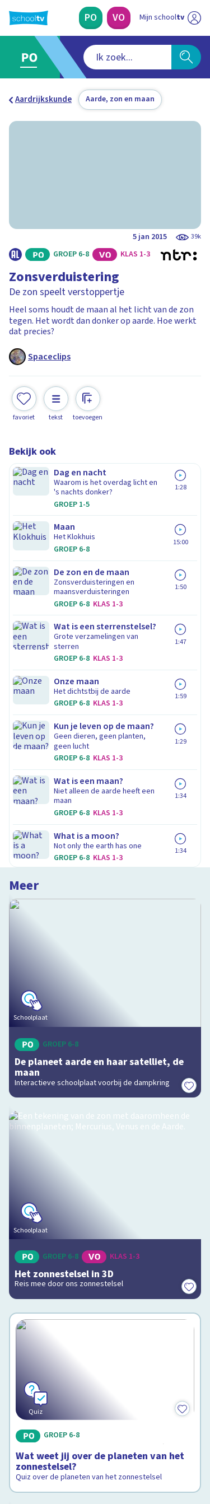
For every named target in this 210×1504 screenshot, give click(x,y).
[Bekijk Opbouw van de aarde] (105, 968)
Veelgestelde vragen (54, 1205)
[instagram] (39, 1428)
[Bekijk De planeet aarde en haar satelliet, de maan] (105, 533)
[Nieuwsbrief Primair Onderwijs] (105, 1318)
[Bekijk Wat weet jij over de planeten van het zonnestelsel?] (105, 815)
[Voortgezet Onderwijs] (118, 18)
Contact (27, 1190)
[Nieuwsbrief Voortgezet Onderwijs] (105, 1349)
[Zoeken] (186, 57)
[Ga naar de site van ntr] (159, 1451)
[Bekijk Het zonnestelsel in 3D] (105, 661)
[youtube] (88, 1428)
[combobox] (90, 57)
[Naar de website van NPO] (194, 18)
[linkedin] (64, 1428)
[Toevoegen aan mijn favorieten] (24, 402)
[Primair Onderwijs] (90, 18)
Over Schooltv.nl (46, 1220)
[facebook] (14, 1428)
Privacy (26, 1235)
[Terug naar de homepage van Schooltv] (28, 18)
